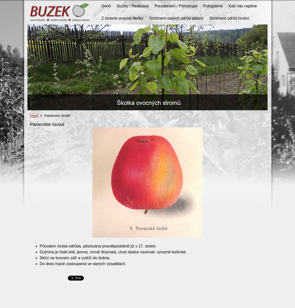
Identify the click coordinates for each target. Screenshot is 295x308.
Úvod (34, 116)
